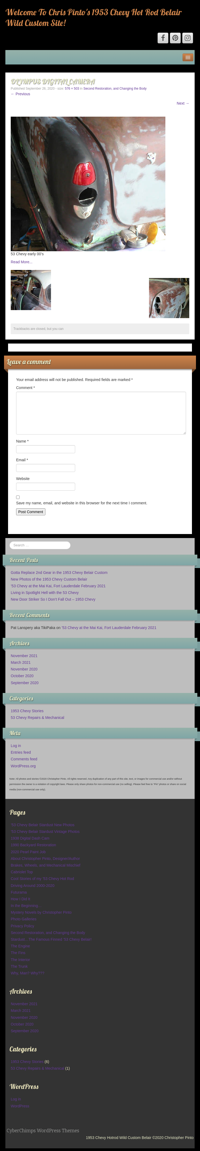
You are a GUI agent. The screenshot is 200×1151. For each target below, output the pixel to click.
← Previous (20, 94)
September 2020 (25, 683)
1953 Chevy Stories (27, 711)
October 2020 (22, 676)
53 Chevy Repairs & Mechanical (37, 717)
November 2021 (24, 656)
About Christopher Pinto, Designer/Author (45, 858)
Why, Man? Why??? (27, 973)
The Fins (18, 953)
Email (22, 460)
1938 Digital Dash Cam (30, 838)
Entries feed (21, 752)
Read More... (21, 262)
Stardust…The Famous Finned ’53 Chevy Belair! (51, 939)
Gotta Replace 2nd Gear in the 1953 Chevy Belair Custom (59, 572)
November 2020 (24, 669)
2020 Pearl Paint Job (28, 852)
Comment (25, 388)
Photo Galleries (24, 919)
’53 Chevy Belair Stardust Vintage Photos (45, 831)
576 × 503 (72, 88)
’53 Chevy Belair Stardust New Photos (42, 825)
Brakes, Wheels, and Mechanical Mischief (45, 865)
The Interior (20, 960)
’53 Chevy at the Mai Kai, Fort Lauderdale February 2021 (58, 586)
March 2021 (21, 662)
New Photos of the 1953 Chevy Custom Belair (49, 579)
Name (22, 441)
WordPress (20, 1106)
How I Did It (20, 899)
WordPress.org (23, 766)
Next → (183, 103)
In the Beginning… (26, 906)
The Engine (20, 946)
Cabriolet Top (22, 872)
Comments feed (24, 759)
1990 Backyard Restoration (33, 845)
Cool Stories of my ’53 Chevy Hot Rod (42, 878)
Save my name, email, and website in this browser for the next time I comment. (81, 503)
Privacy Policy (22, 926)
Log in (16, 746)
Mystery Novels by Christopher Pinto (41, 912)
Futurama (19, 892)
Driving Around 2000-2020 (32, 885)
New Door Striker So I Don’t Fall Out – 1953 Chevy (53, 599)
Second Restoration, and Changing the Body (115, 88)
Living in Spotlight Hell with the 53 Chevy (45, 592)
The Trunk (19, 966)
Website (23, 479)
